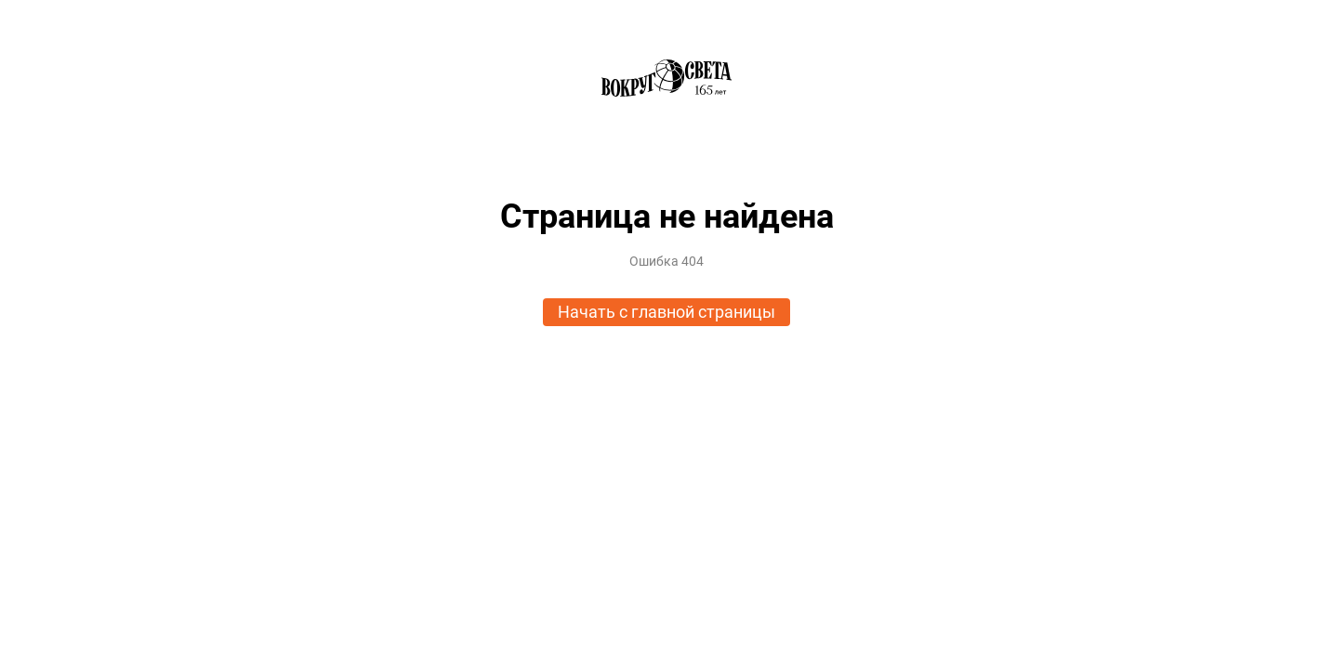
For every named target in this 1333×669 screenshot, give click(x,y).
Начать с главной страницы (666, 311)
